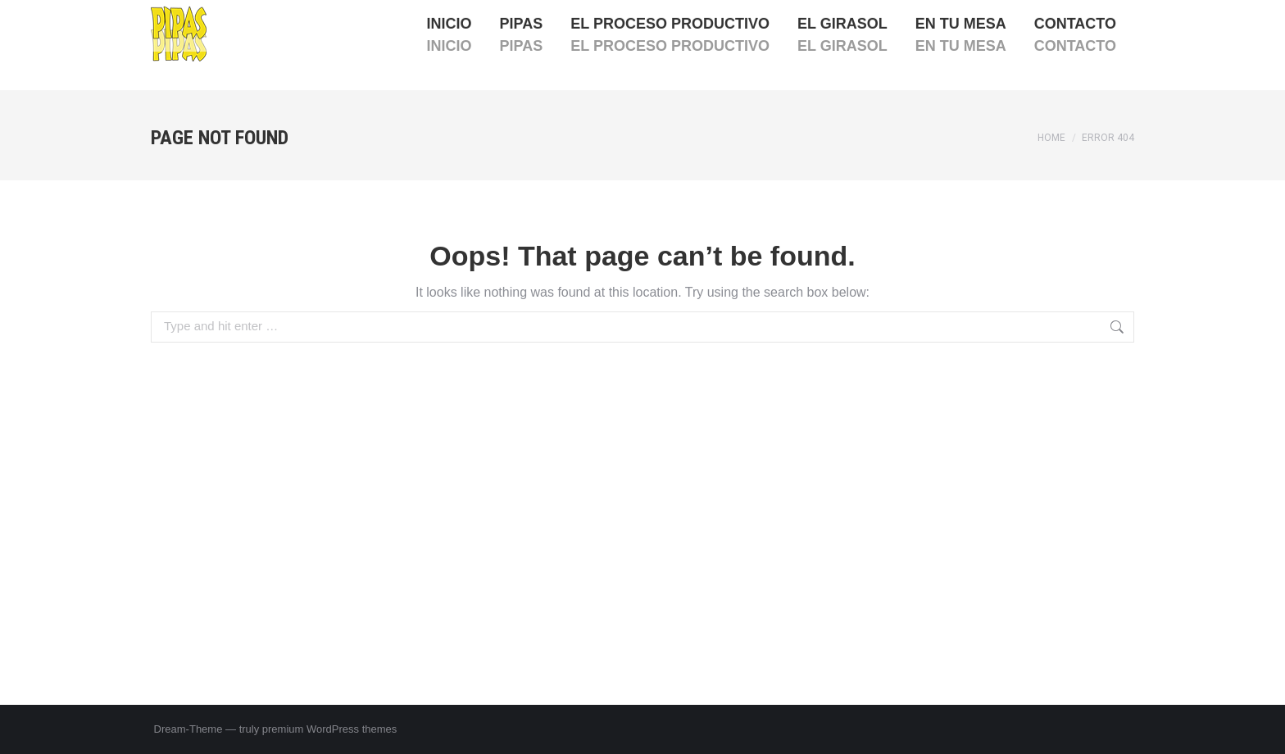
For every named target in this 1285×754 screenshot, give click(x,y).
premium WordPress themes (329, 729)
